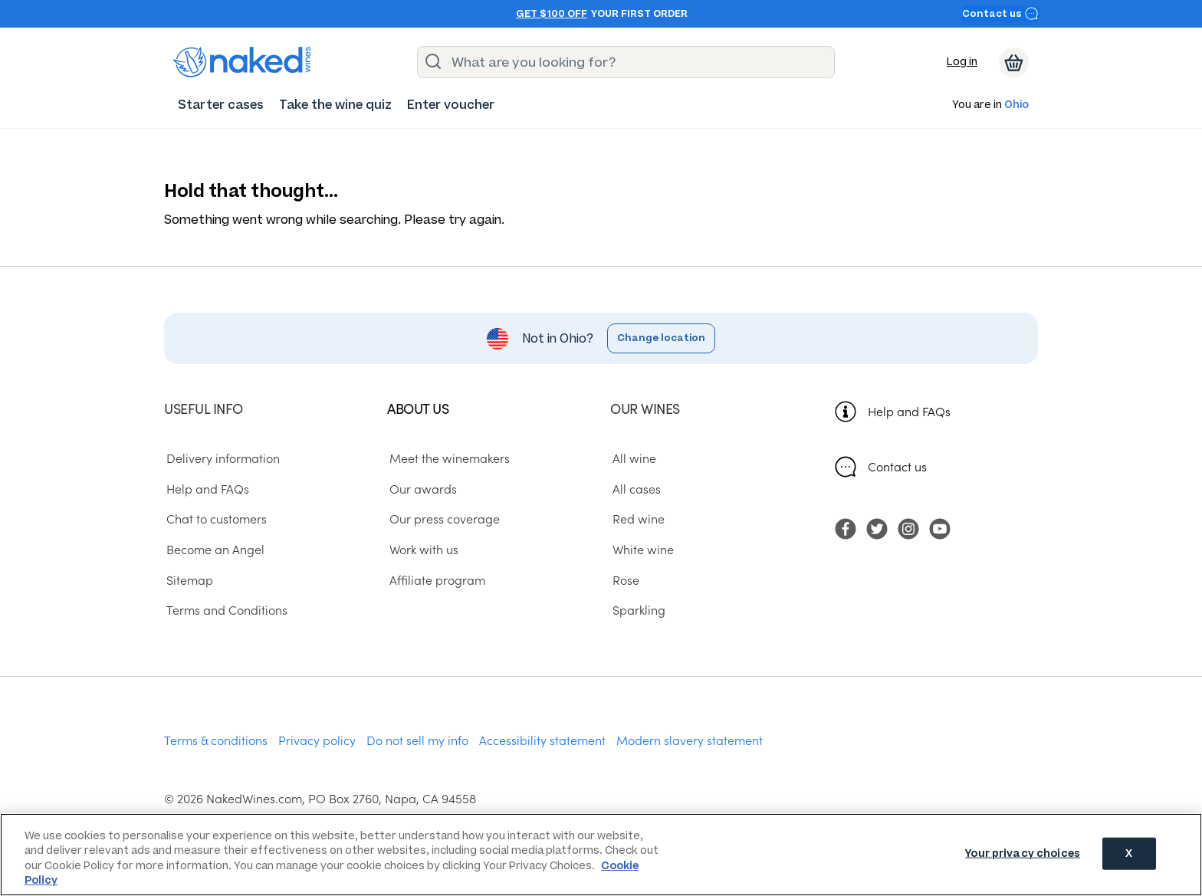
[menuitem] (221, 104)
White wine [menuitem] (641, 548)
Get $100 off (551, 14)
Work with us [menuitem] (421, 548)
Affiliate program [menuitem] (435, 579)
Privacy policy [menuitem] (317, 739)
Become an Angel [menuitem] (213, 548)
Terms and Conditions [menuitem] (224, 610)
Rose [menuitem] (623, 579)
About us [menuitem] (417, 408)
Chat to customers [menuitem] (214, 518)
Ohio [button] (1016, 105)
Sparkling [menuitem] (636, 610)
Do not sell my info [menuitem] (417, 739)
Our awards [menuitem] (421, 488)
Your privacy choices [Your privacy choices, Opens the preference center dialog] (1022, 853)
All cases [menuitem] (634, 488)
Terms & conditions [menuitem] (216, 739)
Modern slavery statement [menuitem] (689, 739)
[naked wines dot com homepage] (242, 62)
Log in (962, 61)
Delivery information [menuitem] (221, 457)
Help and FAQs (909, 410)
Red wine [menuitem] (636, 518)
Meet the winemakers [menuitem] (447, 457)
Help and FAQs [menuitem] (205, 488)
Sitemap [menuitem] (187, 579)
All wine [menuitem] (632, 457)
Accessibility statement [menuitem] (542, 739)
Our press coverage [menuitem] (442, 518)
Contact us (1000, 13)
